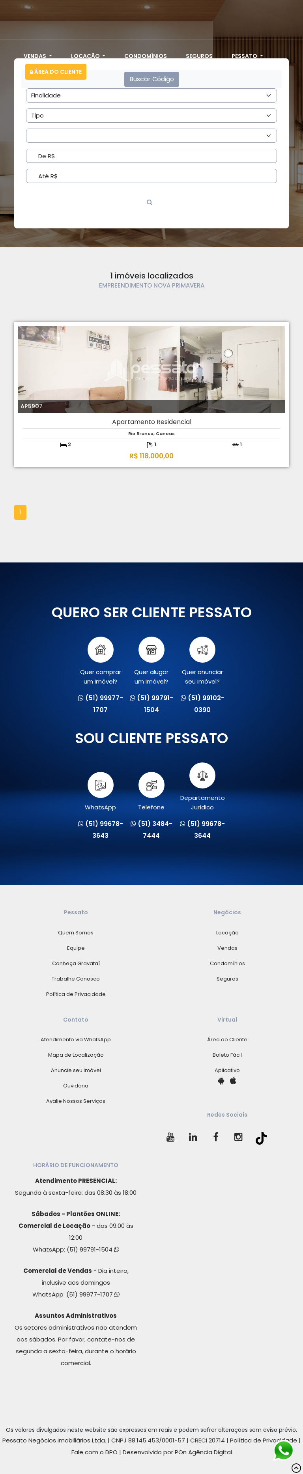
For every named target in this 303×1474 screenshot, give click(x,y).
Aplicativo (227, 1070)
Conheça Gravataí (76, 963)
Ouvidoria (75, 1085)
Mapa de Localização (76, 1055)
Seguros (199, 56)
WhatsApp (100, 791)
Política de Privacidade (76, 994)
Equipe (76, 948)
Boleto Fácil (227, 1055)
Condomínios (145, 56)
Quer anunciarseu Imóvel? (202, 661)
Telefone (151, 791)
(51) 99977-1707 (93, 1294)
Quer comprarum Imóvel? (100, 661)
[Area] (151, 95)
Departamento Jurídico (202, 786)
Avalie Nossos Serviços (75, 1101)
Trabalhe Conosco (76, 979)
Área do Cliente (56, 72)
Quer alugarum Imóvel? (151, 661)
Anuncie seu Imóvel (76, 1070)
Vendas (35, 56)
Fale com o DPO (94, 1452)
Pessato (245, 56)
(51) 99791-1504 (93, 1249)
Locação (86, 56)
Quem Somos (76, 932)
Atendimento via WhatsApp (76, 1039)
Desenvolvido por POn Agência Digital (177, 1452)
